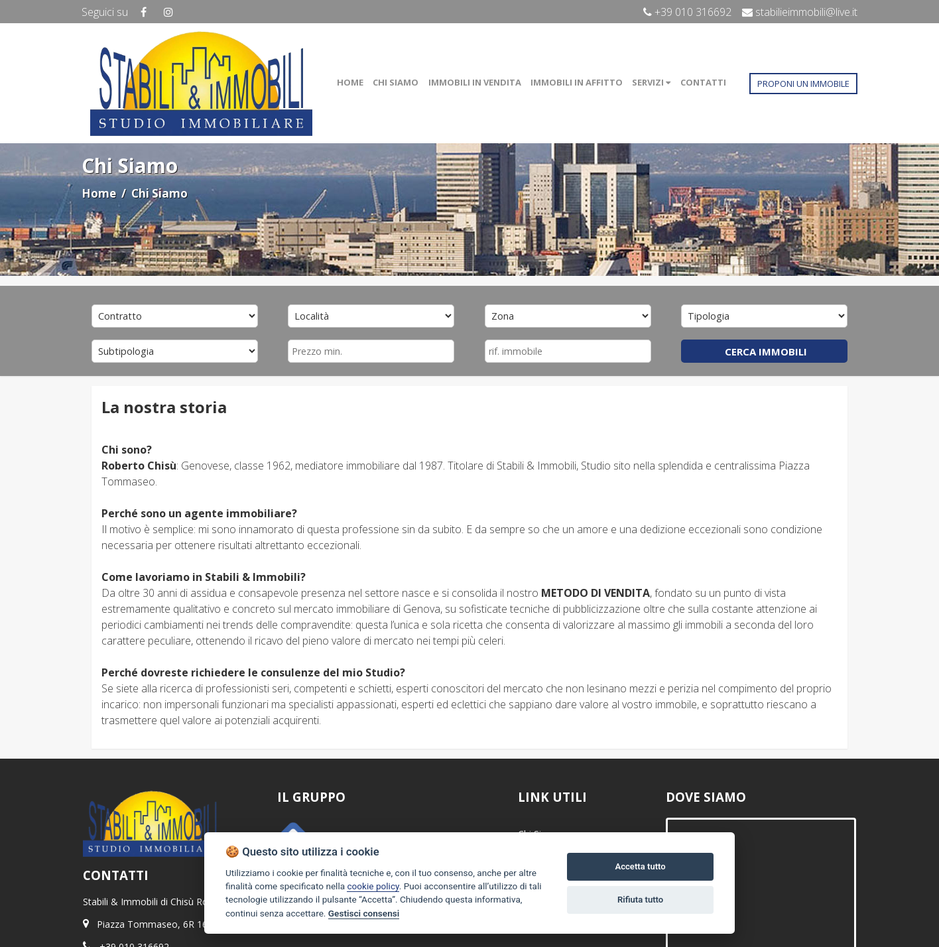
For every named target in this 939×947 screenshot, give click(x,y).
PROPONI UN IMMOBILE (803, 84)
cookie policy (373, 886)
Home (99, 193)
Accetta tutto (640, 866)
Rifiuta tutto (640, 900)
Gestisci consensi (363, 913)
